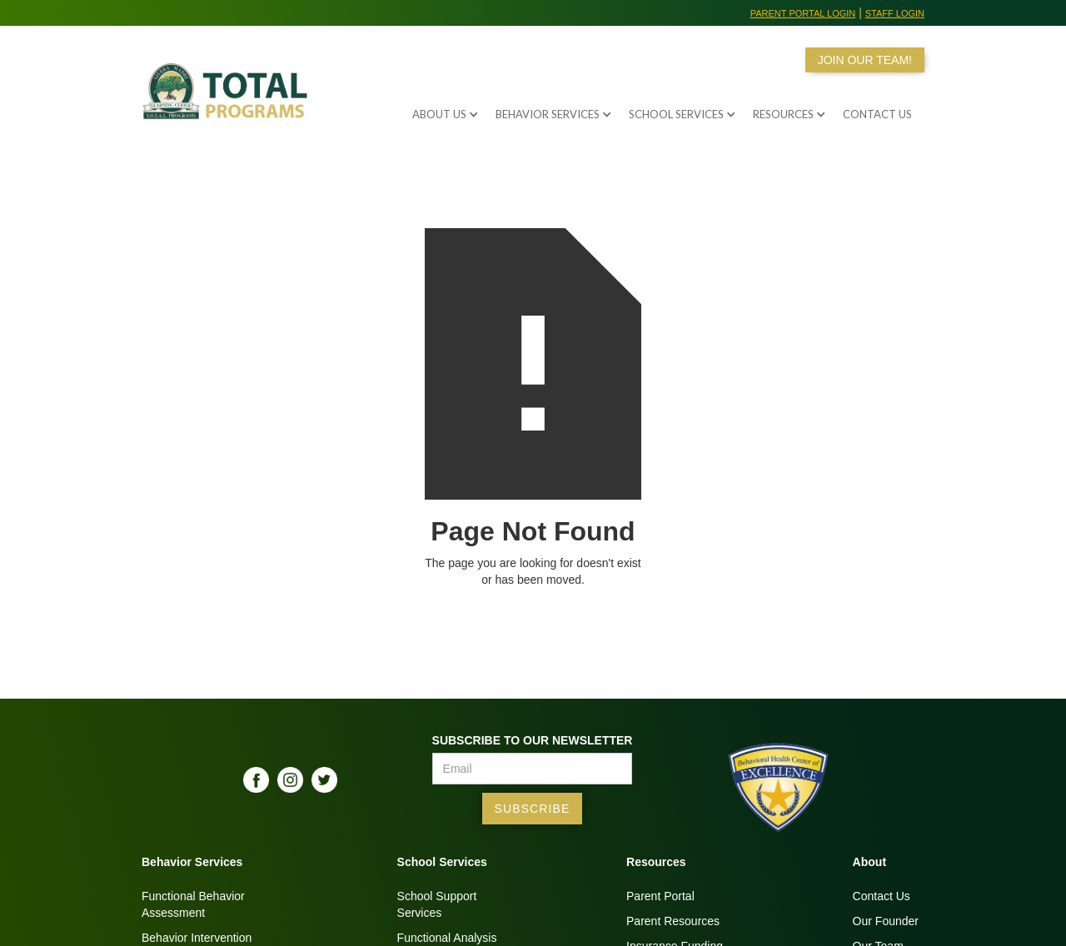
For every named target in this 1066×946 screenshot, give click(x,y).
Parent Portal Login (803, 13)
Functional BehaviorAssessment (193, 904)
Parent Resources (673, 921)
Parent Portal (660, 896)
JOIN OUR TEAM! (865, 60)
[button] (437, 110)
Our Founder (886, 921)
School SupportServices (437, 904)
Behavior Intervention (197, 937)
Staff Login (894, 13)
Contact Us (881, 896)
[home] (229, 101)
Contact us (877, 114)
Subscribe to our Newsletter (532, 740)
